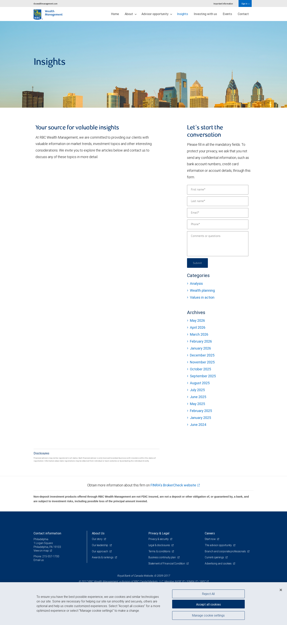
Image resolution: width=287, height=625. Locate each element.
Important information (223, 3)
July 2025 (197, 390)
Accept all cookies (208, 604)
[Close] (281, 590)
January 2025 (200, 417)
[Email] (217, 213)
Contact (243, 14)
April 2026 (197, 327)
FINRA (190, 581)
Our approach (100, 551)
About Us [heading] (98, 533)
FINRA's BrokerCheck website (173, 485)
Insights (182, 14)
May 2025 (197, 404)
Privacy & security (158, 539)
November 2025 (202, 362)
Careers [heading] (210, 533)
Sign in (245, 3)
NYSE (178, 581)
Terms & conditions (160, 551)
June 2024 (198, 424)
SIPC (203, 581)
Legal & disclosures (159, 545)
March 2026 (199, 334)
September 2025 (203, 376)
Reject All (208, 594)
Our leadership (100, 545)
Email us (39, 560)
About (131, 14)
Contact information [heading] (47, 533)
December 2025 (202, 355)
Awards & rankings (103, 557)
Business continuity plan (162, 557)
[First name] (217, 190)
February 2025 (201, 411)
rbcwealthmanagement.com (45, 3)
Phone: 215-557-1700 (47, 556)
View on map (41, 550)
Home (115, 14)
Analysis (196, 283)
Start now (211, 539)
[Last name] (217, 201)
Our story (97, 539)
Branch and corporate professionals (226, 551)
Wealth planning (202, 290)
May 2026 (197, 320)
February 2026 (201, 341)
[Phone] (217, 224)
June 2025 (198, 397)
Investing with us (205, 14)
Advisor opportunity (156, 14)
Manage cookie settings (208, 616)
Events (227, 14)
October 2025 (200, 369)
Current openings (215, 557)
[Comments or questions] (217, 243)
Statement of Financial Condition (167, 563)
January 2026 (200, 348)
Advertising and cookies (219, 563)
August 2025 (200, 383)
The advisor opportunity (219, 545)
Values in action (202, 297)
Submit (198, 263)
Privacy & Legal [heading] (158, 533)
